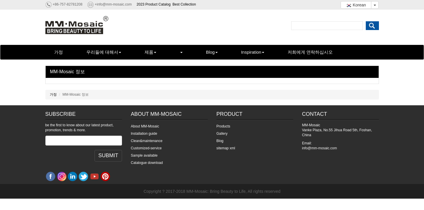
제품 (150, 52)
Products (223, 126)
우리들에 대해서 (103, 52)
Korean (356, 5)
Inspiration (252, 52)
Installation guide (144, 134)
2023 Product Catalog (154, 4)
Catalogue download (147, 163)
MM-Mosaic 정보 (67, 71)
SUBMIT (108, 155)
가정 (58, 52)
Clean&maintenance (146, 141)
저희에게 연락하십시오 (310, 52)
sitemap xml (226, 148)
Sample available (144, 155)
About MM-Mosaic (145, 126)
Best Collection (184, 4)
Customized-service (146, 148)
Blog (212, 52)
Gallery (222, 134)
